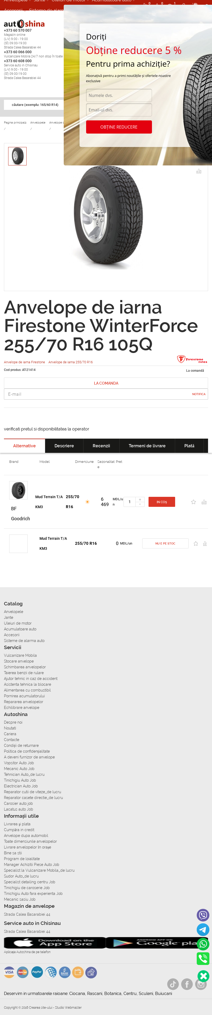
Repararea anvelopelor (23, 702)
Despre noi (13, 722)
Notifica (198, 394)
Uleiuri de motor (18, 623)
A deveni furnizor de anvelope (29, 757)
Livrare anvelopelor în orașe (27, 847)
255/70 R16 (72, 501)
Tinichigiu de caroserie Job (27, 888)
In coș (162, 502)
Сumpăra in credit (19, 830)
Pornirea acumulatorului (24, 696)
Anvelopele (13, 612)
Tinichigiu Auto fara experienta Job (33, 893)
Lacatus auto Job (18, 809)
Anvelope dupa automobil (26, 835)
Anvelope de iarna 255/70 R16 (70, 362)
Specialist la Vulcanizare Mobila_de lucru (39, 870)
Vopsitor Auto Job (19, 763)
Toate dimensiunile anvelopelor (30, 841)
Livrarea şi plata (17, 824)
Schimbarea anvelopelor (25, 667)
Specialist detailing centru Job (29, 882)
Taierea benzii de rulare (24, 673)
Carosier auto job (18, 803)
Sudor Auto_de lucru (21, 876)
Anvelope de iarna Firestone (25, 362)
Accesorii (13, 10)
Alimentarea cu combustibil (27, 690)
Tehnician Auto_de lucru (24, 774)
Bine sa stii (13, 853)
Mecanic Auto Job (19, 769)
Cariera (10, 734)
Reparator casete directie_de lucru (33, 798)
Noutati (10, 728)
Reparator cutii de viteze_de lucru (32, 792)
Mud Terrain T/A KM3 (49, 502)
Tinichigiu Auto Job (20, 780)
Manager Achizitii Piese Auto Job (31, 864)
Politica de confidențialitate (27, 751)
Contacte (11, 740)
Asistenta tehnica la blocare (27, 684)
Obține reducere (118, 127)
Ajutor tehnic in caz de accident (30, 678)
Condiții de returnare (21, 745)
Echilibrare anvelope (21, 707)
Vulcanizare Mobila (20, 655)
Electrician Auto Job (21, 786)
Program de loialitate (22, 859)
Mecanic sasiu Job (20, 899)
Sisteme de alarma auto (53, 10)
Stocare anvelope (19, 661)
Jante (8, 617)
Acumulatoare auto (20, 629)
